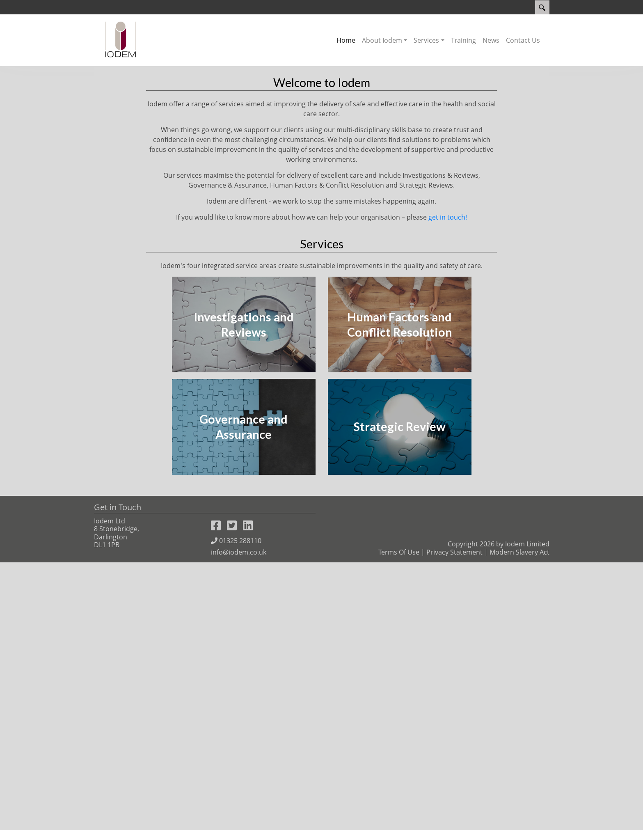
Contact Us (523, 40)
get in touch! (447, 484)
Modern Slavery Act (519, 819)
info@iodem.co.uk (238, 819)
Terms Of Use (398, 819)
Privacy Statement (454, 819)
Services (426, 40)
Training (463, 40)
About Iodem (382, 40)
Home (345, 40)
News (491, 40)
